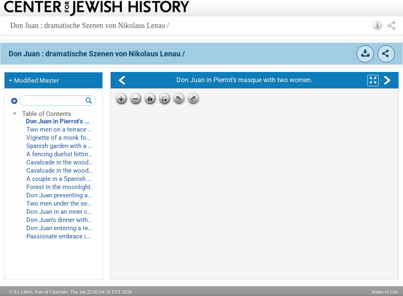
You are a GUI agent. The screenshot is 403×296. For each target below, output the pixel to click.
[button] (377, 25)
